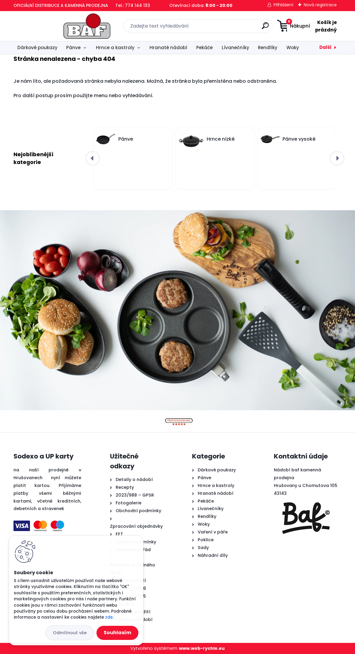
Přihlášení (283, 5)
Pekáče (204, 47)
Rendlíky (267, 47)
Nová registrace (320, 5)
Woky (292, 47)
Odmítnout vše (70, 633)
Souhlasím (117, 632)
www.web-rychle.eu (202, 648)
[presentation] (92, 158)
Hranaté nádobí (168, 47)
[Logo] (50, 26)
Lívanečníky (235, 47)
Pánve (73, 47)
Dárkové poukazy (37, 47)
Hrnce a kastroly (115, 47)
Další (325, 47)
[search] (236, 28)
